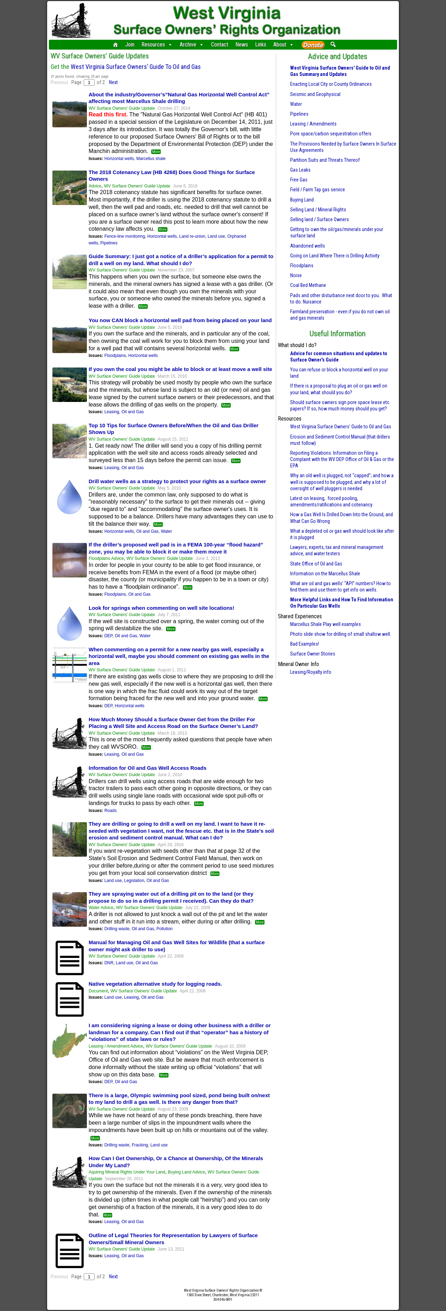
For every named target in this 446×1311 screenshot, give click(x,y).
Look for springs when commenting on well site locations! (161, 608)
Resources (157, 45)
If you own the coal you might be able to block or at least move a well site (180, 369)
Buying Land (302, 200)
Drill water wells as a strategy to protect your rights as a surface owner (177, 481)
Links (260, 44)
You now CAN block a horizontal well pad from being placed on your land (180, 320)
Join (129, 44)
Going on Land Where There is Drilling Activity (335, 255)
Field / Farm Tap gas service (317, 189)
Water (166, 531)
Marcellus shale (150, 158)
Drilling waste (116, 928)
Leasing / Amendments (313, 124)
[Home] (115, 45)
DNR (109, 962)
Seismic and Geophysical (315, 94)
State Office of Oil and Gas (316, 564)
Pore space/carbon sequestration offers (330, 133)
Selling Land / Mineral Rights (318, 209)
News (241, 44)
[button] (333, 44)
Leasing (111, 411)
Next (113, 82)
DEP (108, 635)
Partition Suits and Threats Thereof (325, 160)
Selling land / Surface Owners (319, 219)
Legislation (134, 880)
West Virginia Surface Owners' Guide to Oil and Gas (340, 426)
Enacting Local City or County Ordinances (331, 84)
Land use (216, 236)
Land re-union (192, 236)
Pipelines (108, 243)
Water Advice (101, 907)
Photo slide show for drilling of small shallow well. (340, 634)
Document (98, 991)
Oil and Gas (132, 411)
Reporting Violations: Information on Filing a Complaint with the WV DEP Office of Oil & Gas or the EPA (342, 459)
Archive (192, 45)
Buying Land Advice (186, 1172)
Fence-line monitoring (124, 236)
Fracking (140, 1145)
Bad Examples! (304, 644)
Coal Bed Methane (308, 285)
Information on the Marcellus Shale (325, 573)
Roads (110, 810)
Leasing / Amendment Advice (116, 1046)
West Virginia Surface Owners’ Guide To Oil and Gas (136, 66)
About (283, 45)
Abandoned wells (307, 246)
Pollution (165, 928)
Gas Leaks (300, 170)
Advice (95, 186)
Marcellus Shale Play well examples (325, 624)
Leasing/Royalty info (310, 672)
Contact (219, 44)
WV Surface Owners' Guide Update (122, 108)
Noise (296, 275)
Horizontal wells (119, 158)
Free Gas (298, 180)
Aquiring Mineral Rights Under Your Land (127, 1172)
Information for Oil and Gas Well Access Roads (147, 768)
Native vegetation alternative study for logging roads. (155, 984)
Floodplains (115, 355)
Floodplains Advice (106, 558)
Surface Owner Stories (312, 654)
